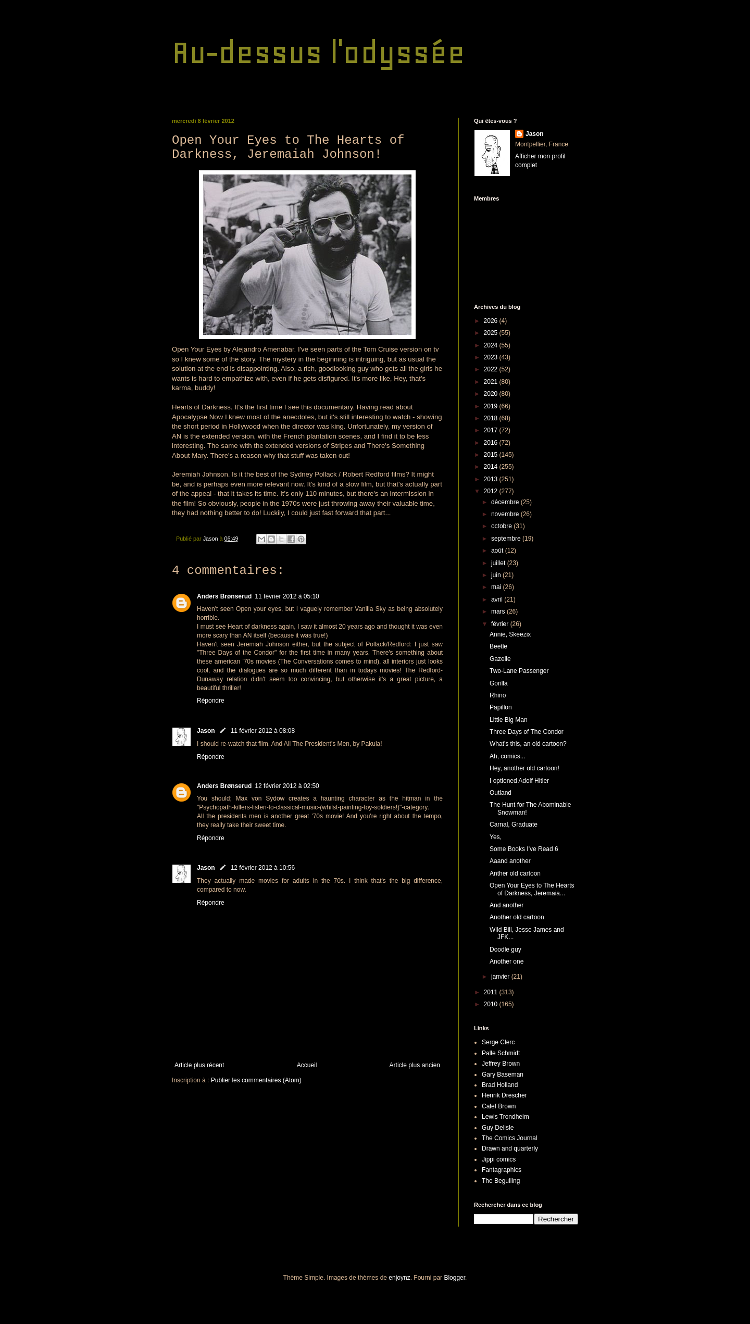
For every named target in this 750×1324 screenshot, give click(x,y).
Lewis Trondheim (505, 1116)
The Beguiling (501, 1180)
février (500, 624)
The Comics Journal (510, 1138)
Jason (206, 730)
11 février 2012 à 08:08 (263, 730)
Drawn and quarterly (510, 1148)
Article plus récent (199, 1065)
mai (497, 587)
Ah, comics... (508, 756)
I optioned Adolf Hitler (519, 780)
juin (497, 575)
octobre (502, 526)
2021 (491, 381)
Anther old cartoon (515, 873)
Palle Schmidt (501, 1053)
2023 (491, 357)
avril (497, 599)
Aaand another (510, 861)
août (498, 550)
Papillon (501, 707)
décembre (506, 502)
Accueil (307, 1065)
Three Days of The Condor (527, 731)
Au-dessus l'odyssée (318, 52)
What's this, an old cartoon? (528, 743)
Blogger (454, 1277)
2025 (491, 332)
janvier (501, 976)
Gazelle (500, 659)
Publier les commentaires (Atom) (256, 1080)
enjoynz (399, 1277)
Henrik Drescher (504, 1095)
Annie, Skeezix (510, 634)
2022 (491, 369)
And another (506, 905)
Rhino (498, 695)
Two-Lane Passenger (519, 671)
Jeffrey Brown (501, 1063)
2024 (491, 345)
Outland (500, 792)
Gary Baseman (502, 1074)
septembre (506, 538)
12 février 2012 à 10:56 (263, 867)
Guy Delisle (498, 1127)
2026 (491, 320)
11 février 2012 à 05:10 (287, 596)
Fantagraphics (501, 1169)
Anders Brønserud (224, 596)
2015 (491, 454)
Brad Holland (500, 1085)
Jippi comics (499, 1159)
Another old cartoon (517, 917)
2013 (491, 479)
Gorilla (499, 683)
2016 (491, 442)
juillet (499, 563)
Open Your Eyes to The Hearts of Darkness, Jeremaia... (532, 889)
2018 (491, 418)
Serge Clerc (498, 1042)
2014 (491, 466)
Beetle (498, 646)
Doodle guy (505, 949)
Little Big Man (509, 719)
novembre (506, 514)
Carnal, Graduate (514, 824)
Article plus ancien (415, 1065)
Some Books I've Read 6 (524, 849)
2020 (491, 393)
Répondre (210, 700)
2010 (491, 1004)
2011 (491, 992)
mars (499, 611)
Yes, (496, 837)
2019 (491, 406)
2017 (491, 430)
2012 (491, 491)
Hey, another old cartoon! (524, 768)
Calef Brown (499, 1106)
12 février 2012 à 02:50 (287, 786)
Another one (506, 961)
